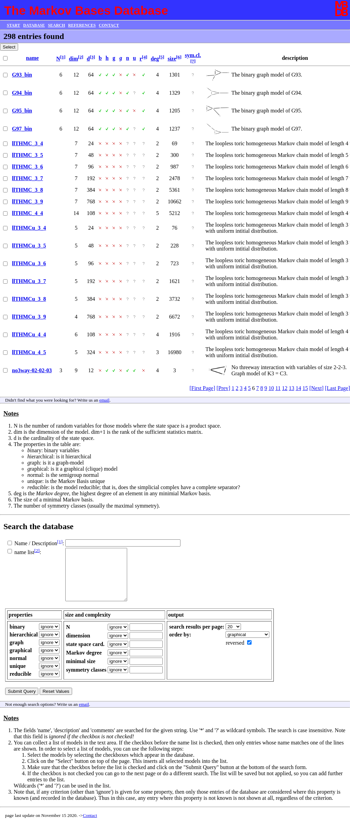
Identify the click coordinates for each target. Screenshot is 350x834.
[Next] (316, 388)
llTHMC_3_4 (27, 143)
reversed (235, 653)
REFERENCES (82, 25)
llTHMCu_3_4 (29, 228)
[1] (63, 56)
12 (284, 388)
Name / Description (35, 543)
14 (298, 388)
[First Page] (202, 388)
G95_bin (22, 110)
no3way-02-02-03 (32, 370)
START (13, 25)
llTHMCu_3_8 (29, 299)
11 (278, 388)
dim (73, 59)
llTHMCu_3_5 (29, 245)
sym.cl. (193, 55)
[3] (92, 56)
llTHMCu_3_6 (29, 263)
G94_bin (22, 93)
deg (155, 59)
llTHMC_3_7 (27, 178)
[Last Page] (337, 388)
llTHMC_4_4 (27, 213)
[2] (80, 56)
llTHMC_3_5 (27, 155)
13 (291, 388)
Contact (90, 825)
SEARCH (56, 25)
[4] (144, 56)
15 (305, 388)
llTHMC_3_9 (27, 201)
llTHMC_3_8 (27, 190)
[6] (178, 56)
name (32, 58)
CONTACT (109, 25)
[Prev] (223, 388)
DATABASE (34, 25)
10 (271, 388)
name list (24, 552)
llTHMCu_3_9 (29, 317)
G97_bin (22, 129)
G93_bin (22, 75)
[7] (193, 61)
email (104, 400)
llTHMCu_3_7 (29, 281)
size (171, 59)
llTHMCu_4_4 (29, 334)
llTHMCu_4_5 (29, 352)
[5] (161, 56)
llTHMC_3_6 (27, 167)
